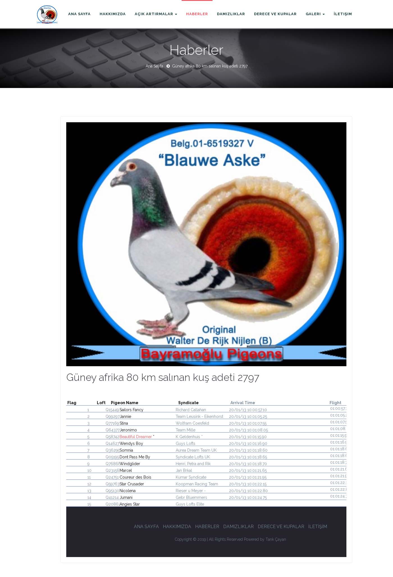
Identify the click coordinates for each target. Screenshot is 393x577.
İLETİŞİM (317, 526)
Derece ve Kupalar (275, 14)
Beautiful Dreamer (136, 437)
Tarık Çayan (276, 539)
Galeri (315, 14)
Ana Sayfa (79, 14)
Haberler (197, 14)
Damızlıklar (231, 14)
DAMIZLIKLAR (238, 526)
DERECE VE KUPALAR (281, 526)
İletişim (343, 14)
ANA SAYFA (146, 526)
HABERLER (207, 526)
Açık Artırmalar (156, 14)
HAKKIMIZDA (177, 526)
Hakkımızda (113, 14)
